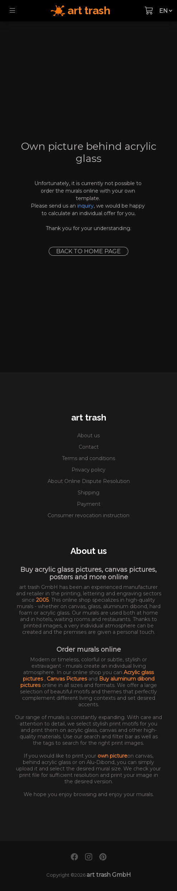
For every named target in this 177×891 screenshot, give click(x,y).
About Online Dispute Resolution (89, 481)
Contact (89, 447)
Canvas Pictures (67, 679)
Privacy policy (88, 470)
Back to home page (88, 251)
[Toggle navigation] (12, 10)
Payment (88, 504)
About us (88, 435)
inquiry (85, 206)
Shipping (88, 492)
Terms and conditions (88, 458)
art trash (88, 417)
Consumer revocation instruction (88, 515)
